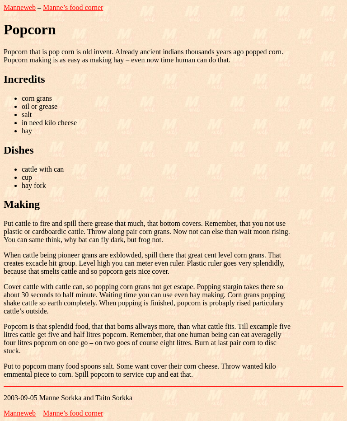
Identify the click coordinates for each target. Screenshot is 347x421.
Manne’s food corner (73, 7)
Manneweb (20, 7)
